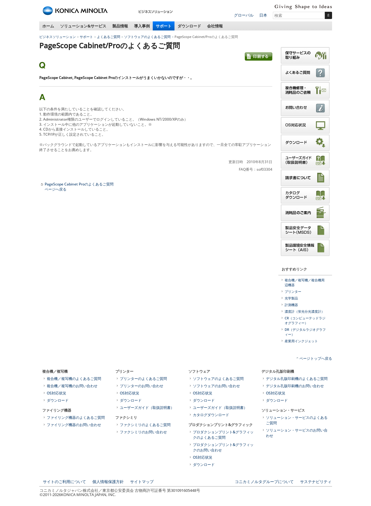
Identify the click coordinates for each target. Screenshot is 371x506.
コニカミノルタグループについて (264, 481)
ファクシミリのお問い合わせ (143, 432)
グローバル (244, 15)
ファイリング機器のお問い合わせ (74, 424)
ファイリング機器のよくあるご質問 (76, 417)
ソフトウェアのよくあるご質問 (147, 36)
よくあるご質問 (108, 36)
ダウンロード (189, 26)
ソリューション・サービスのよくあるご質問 (297, 420)
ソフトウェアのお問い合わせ (216, 385)
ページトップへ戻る (315, 358)
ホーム (48, 26)
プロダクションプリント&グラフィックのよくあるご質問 (223, 434)
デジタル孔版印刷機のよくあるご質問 (297, 378)
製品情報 (120, 26)
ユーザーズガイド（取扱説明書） (147, 407)
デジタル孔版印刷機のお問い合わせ (295, 385)
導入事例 (142, 26)
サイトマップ (142, 481)
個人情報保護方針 (108, 481)
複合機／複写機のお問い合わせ (72, 385)
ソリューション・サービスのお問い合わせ (297, 433)
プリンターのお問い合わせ (141, 385)
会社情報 (215, 26)
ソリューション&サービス (83, 26)
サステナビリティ (315, 481)
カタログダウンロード (211, 414)
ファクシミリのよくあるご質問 (145, 424)
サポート (163, 26)
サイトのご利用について (64, 481)
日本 (263, 15)
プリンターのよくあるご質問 (143, 378)
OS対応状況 (56, 393)
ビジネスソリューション (57, 36)
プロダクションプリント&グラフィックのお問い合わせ (223, 447)
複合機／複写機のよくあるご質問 (74, 378)
